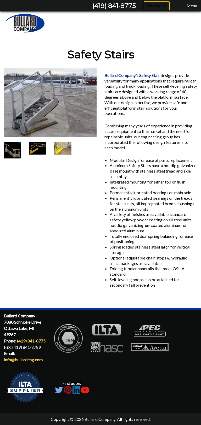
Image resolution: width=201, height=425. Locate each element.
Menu (189, 6)
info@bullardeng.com (23, 359)
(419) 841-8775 (114, 6)
